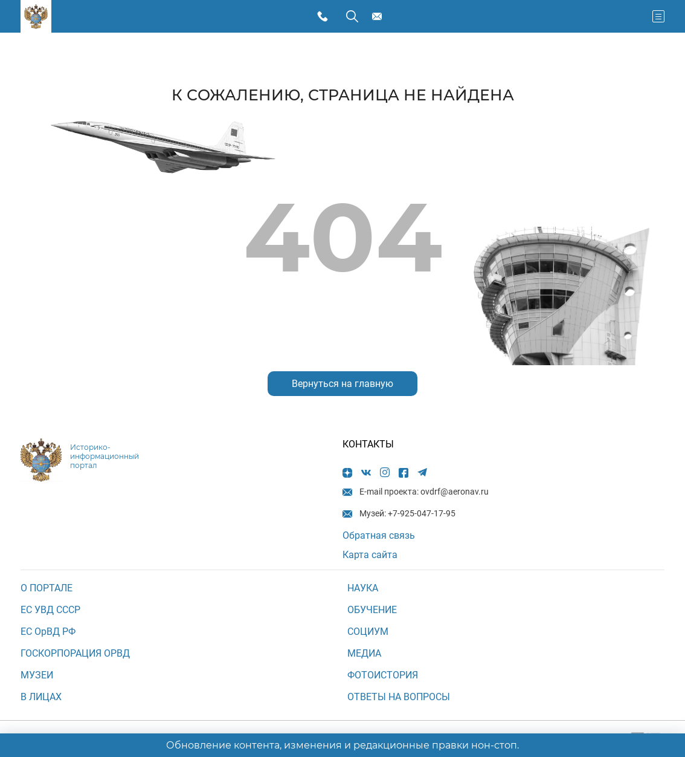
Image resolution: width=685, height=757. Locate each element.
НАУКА (362, 588)
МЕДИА (364, 653)
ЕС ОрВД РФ (48, 631)
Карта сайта (369, 554)
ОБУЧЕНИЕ (372, 610)
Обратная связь (378, 535)
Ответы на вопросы (398, 697)
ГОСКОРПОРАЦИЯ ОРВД (75, 653)
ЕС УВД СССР (50, 610)
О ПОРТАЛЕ (46, 588)
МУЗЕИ (37, 675)
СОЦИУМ (367, 631)
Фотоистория (382, 675)
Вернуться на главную (342, 383)
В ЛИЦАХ (41, 697)
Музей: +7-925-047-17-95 (325, 16)
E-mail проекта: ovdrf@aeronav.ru (378, 16)
